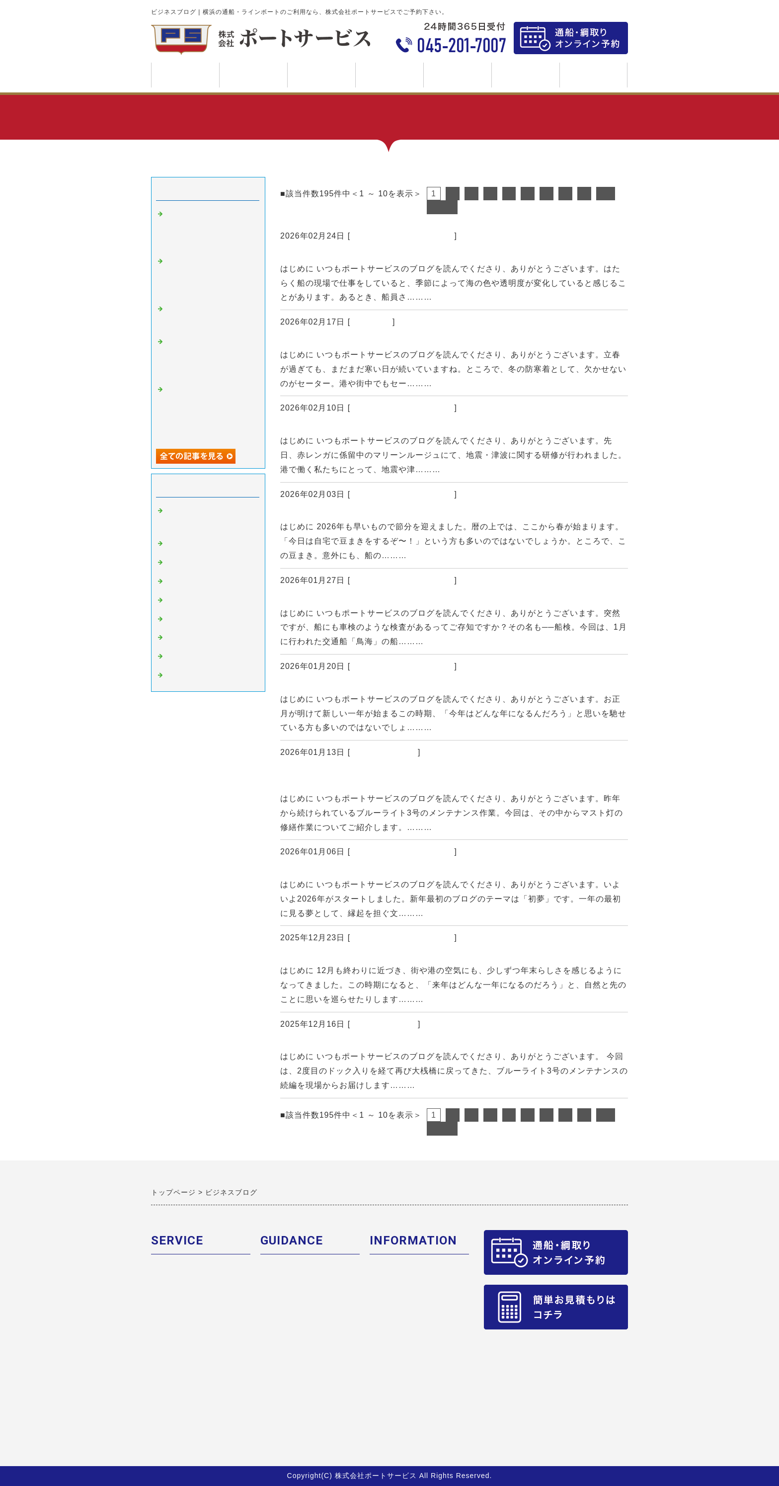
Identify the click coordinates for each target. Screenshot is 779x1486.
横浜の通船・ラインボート (402, 236)
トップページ (185, 75)
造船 (174, 620)
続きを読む (456, 297)
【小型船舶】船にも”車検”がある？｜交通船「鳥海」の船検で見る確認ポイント (450, 599)
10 (606, 193)
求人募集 (525, 78)
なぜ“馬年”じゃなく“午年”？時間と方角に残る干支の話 (397, 957)
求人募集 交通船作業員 (410, 1362)
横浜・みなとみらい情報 (209, 638)
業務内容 (167, 1270)
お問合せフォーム (401, 1325)
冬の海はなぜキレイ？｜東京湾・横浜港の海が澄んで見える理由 (417, 255)
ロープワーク (190, 601)
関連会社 (167, 1307)
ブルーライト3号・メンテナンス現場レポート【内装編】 (412, 1043)
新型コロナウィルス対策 (209, 657)
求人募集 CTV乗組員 (406, 1344)
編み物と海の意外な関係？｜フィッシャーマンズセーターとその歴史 (426, 341)
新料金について (288, 1289)
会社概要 (385, 1270)
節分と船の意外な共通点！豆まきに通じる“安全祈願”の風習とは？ (421, 513)
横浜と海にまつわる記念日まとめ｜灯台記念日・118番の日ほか (414, 685)
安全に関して (190, 582)
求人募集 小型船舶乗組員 (414, 1399)
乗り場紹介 (280, 1307)
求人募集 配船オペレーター (418, 1380)
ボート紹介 (171, 1289)
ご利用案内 (321, 78)
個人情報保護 (393, 1307)
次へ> (442, 207)
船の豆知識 (371, 322)
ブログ (457, 75)
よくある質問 (284, 1325)
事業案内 (253, 78)
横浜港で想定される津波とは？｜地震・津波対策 (384, 427)
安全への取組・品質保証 (413, 1289)
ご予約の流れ (284, 1270)
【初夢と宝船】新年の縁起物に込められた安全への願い (398, 871)
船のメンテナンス (384, 752)
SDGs (593, 75)
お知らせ (182, 676)
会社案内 (389, 78)
